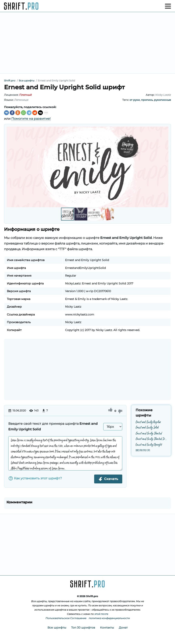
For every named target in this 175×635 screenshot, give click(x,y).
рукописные (162, 99)
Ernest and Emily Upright (149, 445)
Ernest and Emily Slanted (149, 433)
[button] (164, 167)
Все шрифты (56, 627)
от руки (135, 99)
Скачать (108, 479)
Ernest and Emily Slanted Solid (151, 439)
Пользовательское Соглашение (65, 618)
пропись (147, 99)
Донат (123, 627)
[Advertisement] (87, 43)
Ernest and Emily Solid (147, 428)
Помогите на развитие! (31, 119)
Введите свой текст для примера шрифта (53, 426)
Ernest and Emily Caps (143, 450)
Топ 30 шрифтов (83, 627)
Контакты (107, 627)
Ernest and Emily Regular (148, 422)
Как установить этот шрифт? (35, 478)
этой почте (101, 613)
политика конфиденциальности (109, 618)
